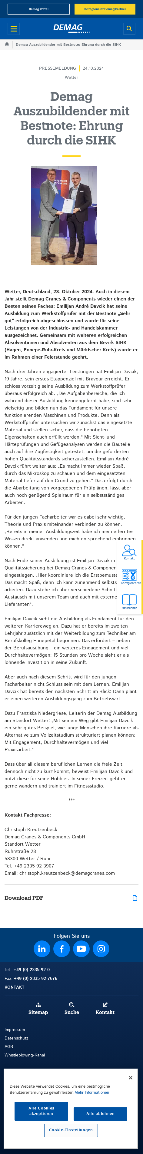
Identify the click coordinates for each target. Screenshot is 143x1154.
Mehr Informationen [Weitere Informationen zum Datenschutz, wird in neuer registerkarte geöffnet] (92, 1093)
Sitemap (38, 1012)
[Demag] (71, 28)
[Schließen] (130, 1077)
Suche (72, 1012)
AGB (9, 1047)
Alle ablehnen (100, 1114)
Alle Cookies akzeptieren (41, 1111)
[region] (71, 1109)
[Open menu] (13, 29)
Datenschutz (16, 1038)
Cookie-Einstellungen (71, 1130)
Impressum (15, 1030)
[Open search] (129, 29)
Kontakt (105, 1012)
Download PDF (24, 898)
